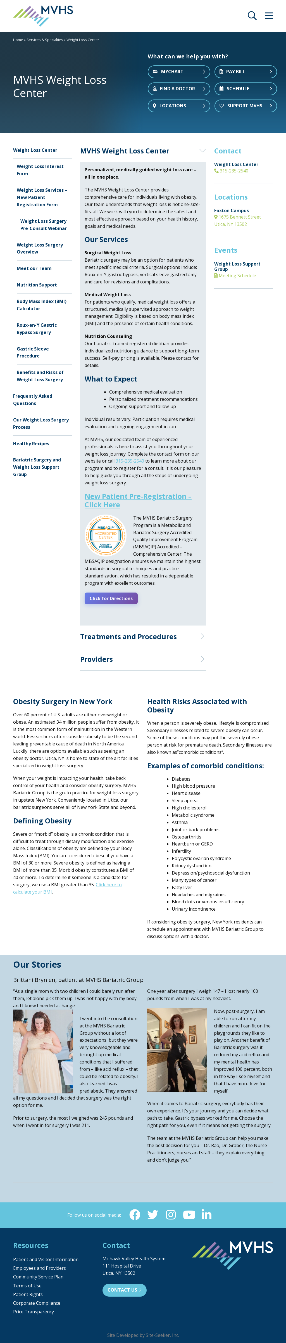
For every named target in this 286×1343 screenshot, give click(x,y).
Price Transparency (33, 1311)
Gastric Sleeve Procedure (33, 352)
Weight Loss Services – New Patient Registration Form (42, 197)
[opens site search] (252, 17)
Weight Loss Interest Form (40, 170)
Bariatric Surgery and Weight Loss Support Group (37, 467)
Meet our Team (34, 268)
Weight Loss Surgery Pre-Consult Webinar (43, 224)
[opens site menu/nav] (269, 17)
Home (18, 39)
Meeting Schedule (235, 276)
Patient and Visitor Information (45, 1259)
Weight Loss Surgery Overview (40, 248)
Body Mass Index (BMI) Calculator (41, 305)
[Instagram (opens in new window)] (170, 1214)
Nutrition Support (37, 285)
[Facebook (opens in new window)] (134, 1214)
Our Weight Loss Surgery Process (41, 423)
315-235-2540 (231, 171)
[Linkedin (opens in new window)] (206, 1214)
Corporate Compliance (36, 1302)
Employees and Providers (39, 1267)
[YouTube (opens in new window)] (188, 1214)
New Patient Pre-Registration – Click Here (138, 500)
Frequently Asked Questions (32, 399)
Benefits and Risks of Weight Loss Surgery (40, 376)
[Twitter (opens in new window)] (152, 1214)
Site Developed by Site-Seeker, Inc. (143, 1335)
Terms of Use (27, 1285)
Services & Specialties (45, 39)
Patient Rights (28, 1294)
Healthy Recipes (31, 443)
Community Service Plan (38, 1276)
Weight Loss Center (35, 150)
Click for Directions (112, 598)
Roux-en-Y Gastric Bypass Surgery (37, 328)
